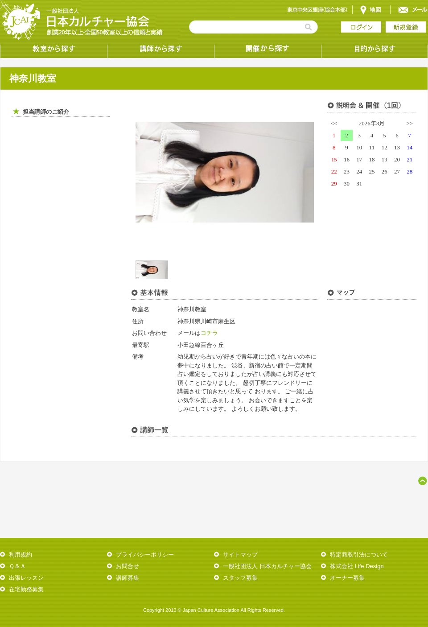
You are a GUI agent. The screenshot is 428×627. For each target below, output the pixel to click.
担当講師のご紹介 (46, 111)
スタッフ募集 (240, 577)
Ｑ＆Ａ (17, 566)
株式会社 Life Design (357, 566)
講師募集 (127, 577)
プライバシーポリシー (145, 554)
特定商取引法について (359, 554)
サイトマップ (240, 554)
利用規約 (20, 554)
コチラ (209, 333)
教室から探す (53, 49)
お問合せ (127, 566)
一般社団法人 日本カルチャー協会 (267, 566)
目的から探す (374, 49)
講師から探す (160, 49)
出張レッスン (26, 577)
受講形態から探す (267, 49)
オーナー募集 (347, 577)
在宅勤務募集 (26, 589)
